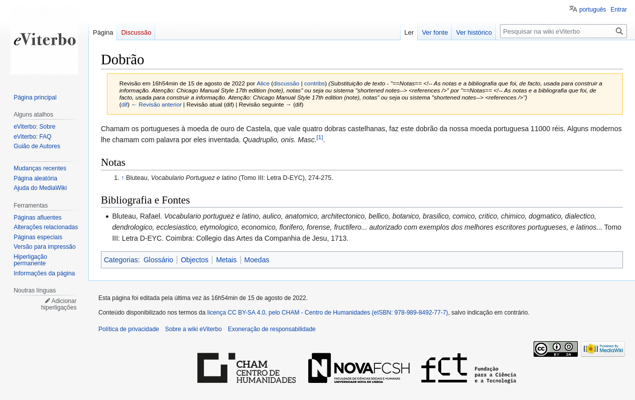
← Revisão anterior (156, 104)
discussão (286, 83)
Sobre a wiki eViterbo (193, 329)
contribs (314, 83)
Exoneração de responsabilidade (272, 329)
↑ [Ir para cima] (122, 177)
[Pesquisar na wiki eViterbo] (563, 31)
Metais (226, 260)
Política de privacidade (128, 329)
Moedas (257, 260)
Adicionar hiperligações (59, 304)
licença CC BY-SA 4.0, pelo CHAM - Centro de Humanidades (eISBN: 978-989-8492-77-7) (327, 312)
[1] (320, 137)
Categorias (121, 260)
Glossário (158, 260)
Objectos (194, 260)
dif (124, 104)
